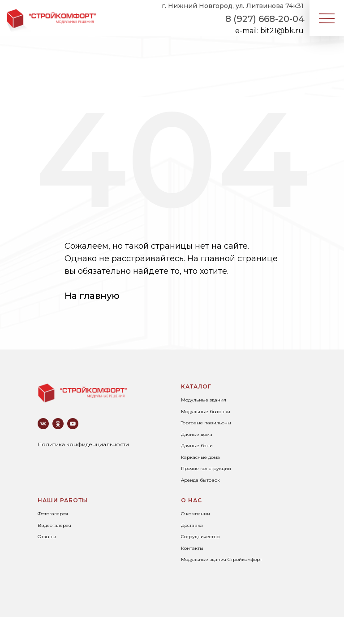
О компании (195, 514)
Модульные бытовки (205, 411)
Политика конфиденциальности (83, 444)
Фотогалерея (53, 514)
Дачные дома (196, 434)
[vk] (43, 423)
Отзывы (47, 536)
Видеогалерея (54, 525)
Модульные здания (203, 400)
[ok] (58, 423)
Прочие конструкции (206, 468)
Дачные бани (197, 446)
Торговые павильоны (206, 423)
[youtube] (72, 423)
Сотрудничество (200, 536)
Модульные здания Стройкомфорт (221, 559)
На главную (92, 295)
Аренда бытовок (200, 480)
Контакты (192, 548)
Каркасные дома (200, 457)
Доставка (192, 525)
